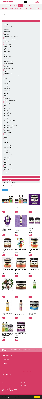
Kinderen (11, 10)
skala (5, 24)
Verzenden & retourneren (9, 361)
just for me (6, 103)
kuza (5, 105)
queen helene (7, 132)
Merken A (4, 14)
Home (3, 7)
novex (5, 118)
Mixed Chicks (7, 113)
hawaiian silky (7, 96)
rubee (5, 139)
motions (6, 115)
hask (5, 95)
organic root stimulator (9, 120)
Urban (6, 167)
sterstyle (6, 157)
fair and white (7, 91)
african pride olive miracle (9, 38)
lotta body (6, 108)
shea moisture (7, 147)
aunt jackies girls (7, 46)
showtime (6, 149)
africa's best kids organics (9, 33)
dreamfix (6, 83)
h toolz (5, 93)
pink (5, 128)
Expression (6, 90)
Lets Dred (6, 107)
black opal (6, 49)
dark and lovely (7, 73)
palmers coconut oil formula (10, 125)
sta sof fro (6, 155)
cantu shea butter (8, 63)
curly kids (6, 70)
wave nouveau (7, 169)
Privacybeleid (6, 359)
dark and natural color (8, 76)
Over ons (21, 10)
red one (6, 135)
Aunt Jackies (13, 182)
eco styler (6, 88)
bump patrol (7, 56)
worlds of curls (7, 171)
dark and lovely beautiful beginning (11, 75)
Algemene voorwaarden (9, 357)
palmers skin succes (8, 127)
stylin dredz (6, 159)
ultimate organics (8, 166)
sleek (5, 150)
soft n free (6, 152)
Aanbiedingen (9, 7)
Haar (33, 7)
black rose (6, 51)
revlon (5, 137)
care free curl (7, 64)
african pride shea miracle (9, 39)
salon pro (6, 144)
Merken (20, 7)
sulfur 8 (6, 160)
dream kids (6, 81)
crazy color (6, 66)
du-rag (5, 85)
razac (5, 134)
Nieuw (37, 10)
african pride (7, 34)
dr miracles (6, 80)
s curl (5, 140)
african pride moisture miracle (10, 36)
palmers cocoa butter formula (10, 123)
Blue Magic (6, 53)
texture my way (7, 164)
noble (5, 27)
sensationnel (7, 145)
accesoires (6, 29)
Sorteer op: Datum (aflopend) (21, 180)
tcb (5, 162)
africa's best (6, 31)
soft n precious (7, 154)
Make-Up (15, 7)
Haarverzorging (27, 7)
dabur (5, 71)
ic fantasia (6, 98)
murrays (6, 117)
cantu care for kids (8, 61)
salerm (5, 142)
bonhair (6, 54)
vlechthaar (32, 10)
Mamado (6, 112)
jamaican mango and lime (10, 100)
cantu (5, 59)
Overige (16, 10)
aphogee (6, 41)
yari (5, 172)
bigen (5, 48)
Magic (5, 110)
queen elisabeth (7, 130)
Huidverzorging (5, 10)
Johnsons (6, 102)
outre (5, 122)
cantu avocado (7, 26)
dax (5, 78)
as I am (6, 43)
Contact (26, 10)
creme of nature (8, 68)
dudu (5, 86)
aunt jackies (7, 44)
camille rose (7, 58)
